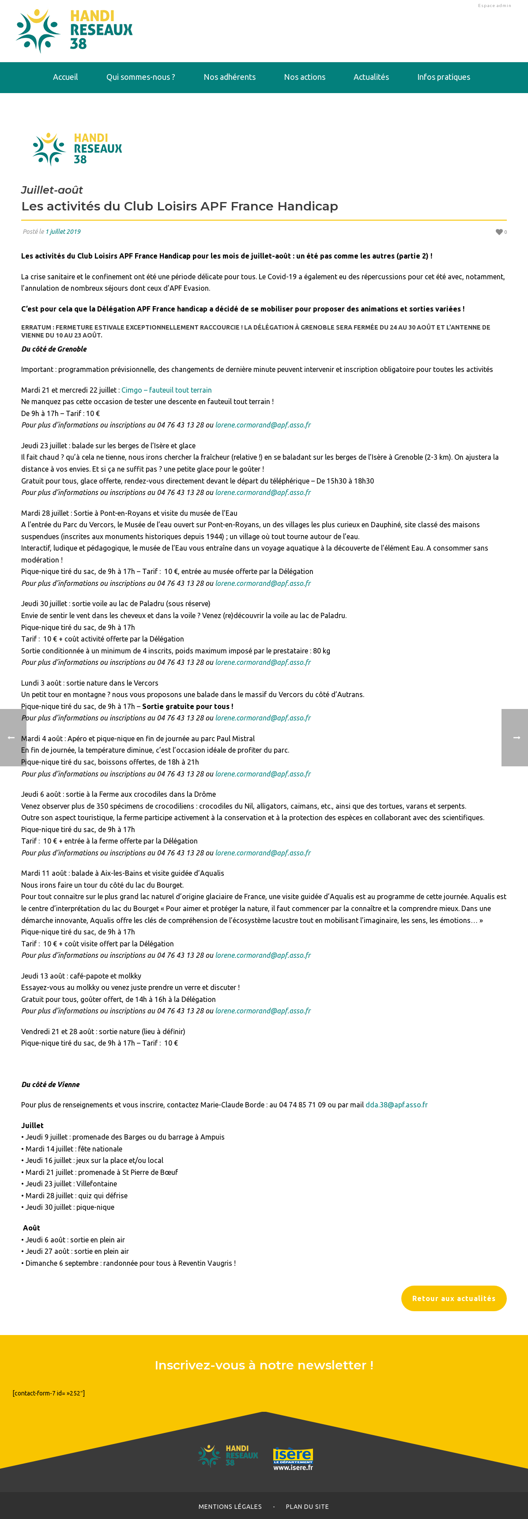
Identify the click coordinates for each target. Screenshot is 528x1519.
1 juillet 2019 (62, 231)
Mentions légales (230, 1506)
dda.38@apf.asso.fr (397, 1105)
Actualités (371, 76)
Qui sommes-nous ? (140, 76)
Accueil (65, 76)
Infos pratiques (443, 76)
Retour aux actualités (454, 1298)
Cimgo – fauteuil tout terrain (166, 390)
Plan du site (307, 1506)
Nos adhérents (230, 76)
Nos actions (304, 76)
